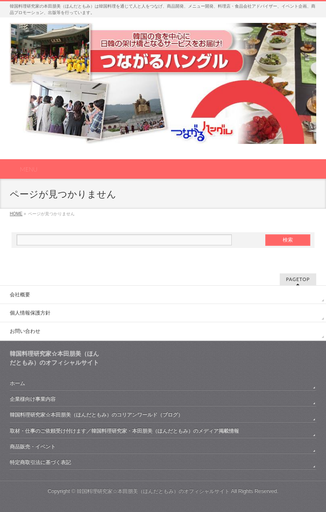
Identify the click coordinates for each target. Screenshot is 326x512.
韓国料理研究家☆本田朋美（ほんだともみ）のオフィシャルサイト (153, 491)
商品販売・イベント (33, 447)
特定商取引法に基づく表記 (40, 462)
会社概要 (20, 295)
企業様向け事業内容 (33, 399)
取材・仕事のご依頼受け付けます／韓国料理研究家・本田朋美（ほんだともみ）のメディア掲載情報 (124, 431)
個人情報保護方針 (30, 313)
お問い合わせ (25, 331)
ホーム (17, 383)
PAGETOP (298, 279)
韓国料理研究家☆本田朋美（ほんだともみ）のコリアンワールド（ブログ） (96, 415)
